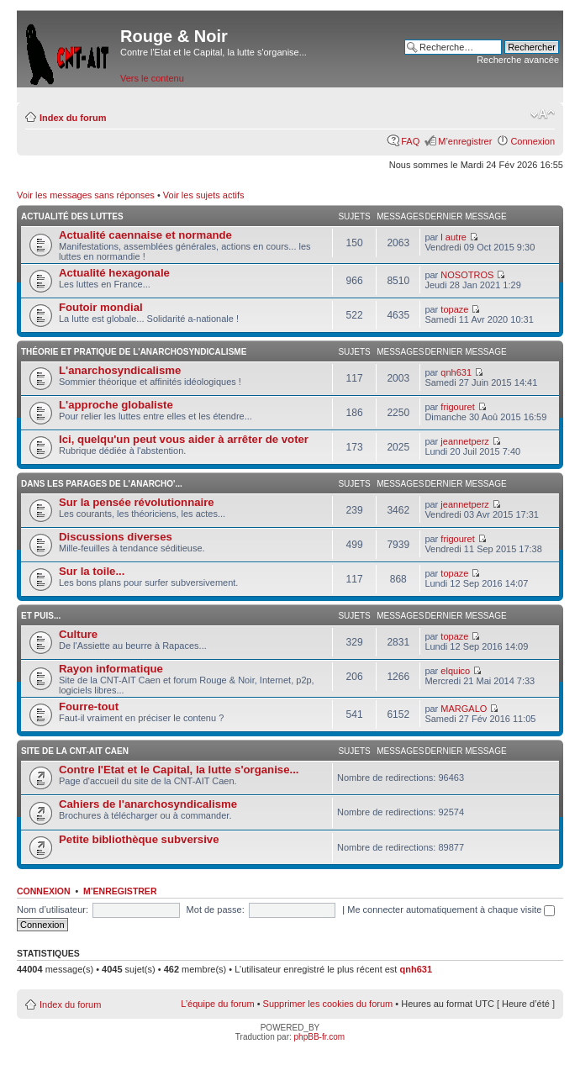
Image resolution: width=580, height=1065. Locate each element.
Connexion (532, 141)
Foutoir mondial (101, 307)
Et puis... (41, 615)
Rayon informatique (111, 668)
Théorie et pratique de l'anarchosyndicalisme (133, 351)
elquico (455, 671)
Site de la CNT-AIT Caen (75, 751)
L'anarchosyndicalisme (120, 370)
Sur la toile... (91, 571)
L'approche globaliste (116, 404)
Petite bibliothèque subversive (139, 839)
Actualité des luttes (72, 216)
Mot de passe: (216, 909)
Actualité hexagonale (114, 272)
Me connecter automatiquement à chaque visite (451, 909)
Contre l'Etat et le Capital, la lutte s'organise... (178, 769)
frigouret (457, 407)
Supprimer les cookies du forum (328, 1004)
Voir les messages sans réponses (86, 195)
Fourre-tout (89, 706)
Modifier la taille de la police (542, 114)
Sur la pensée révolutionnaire (136, 502)
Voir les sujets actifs (204, 195)
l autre (453, 237)
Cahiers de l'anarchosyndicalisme (148, 804)
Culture (78, 634)
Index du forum (73, 118)
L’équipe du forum (217, 1004)
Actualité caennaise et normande (145, 235)
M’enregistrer (465, 141)
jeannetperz (464, 441)
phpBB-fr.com (319, 1036)
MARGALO (463, 709)
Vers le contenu (152, 78)
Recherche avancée (518, 60)
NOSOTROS (466, 275)
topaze (454, 309)
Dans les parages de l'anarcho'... (101, 483)
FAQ (410, 141)
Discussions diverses (115, 536)
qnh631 (456, 372)
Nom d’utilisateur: (52, 909)
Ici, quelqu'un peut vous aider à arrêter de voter (183, 439)
